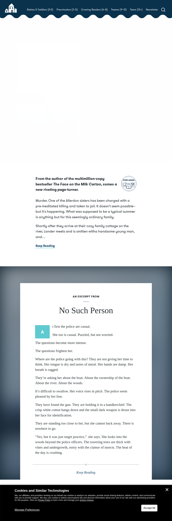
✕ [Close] (167, 489)
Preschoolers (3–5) (67, 9)
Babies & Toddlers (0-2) (40, 9)
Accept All (149, 508)
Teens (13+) (136, 9)
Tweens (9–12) (119, 9)
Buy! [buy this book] (97, 106)
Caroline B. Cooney (115, 94)
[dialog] (86, 503)
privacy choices (87, 500)
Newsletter (152, 9)
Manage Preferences (27, 509)
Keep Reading (45, 251)
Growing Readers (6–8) (94, 9)
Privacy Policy (44, 500)
